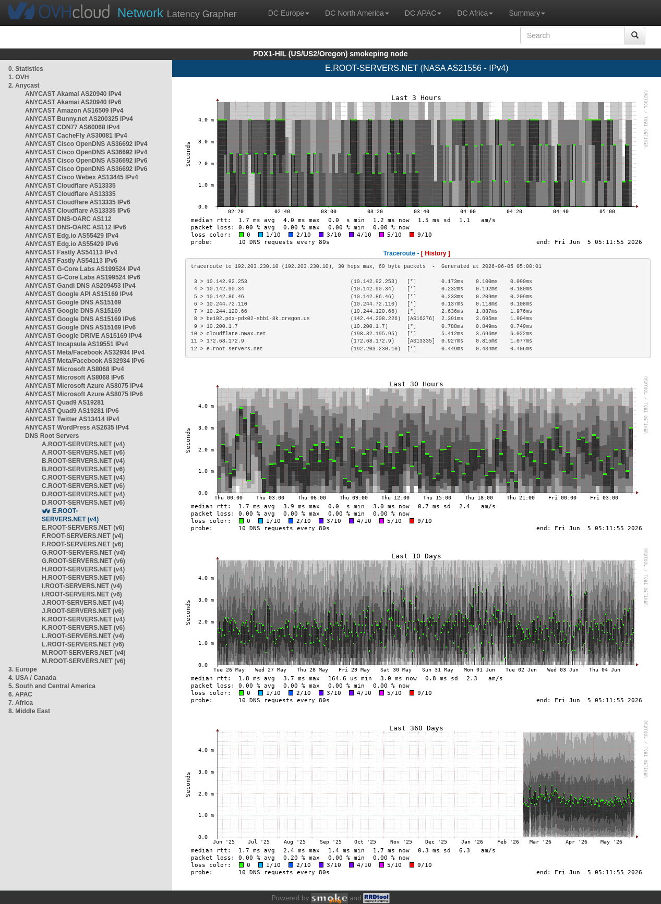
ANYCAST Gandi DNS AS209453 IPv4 (80, 285)
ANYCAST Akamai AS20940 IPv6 (73, 102)
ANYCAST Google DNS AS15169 (73, 302)
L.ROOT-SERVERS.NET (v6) (83, 644)
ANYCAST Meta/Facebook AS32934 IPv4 (85, 352)
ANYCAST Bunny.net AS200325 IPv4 (79, 119)
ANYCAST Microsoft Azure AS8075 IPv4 (84, 385)
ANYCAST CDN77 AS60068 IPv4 (72, 127)
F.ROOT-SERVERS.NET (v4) (82, 536)
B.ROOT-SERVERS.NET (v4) (83, 461)
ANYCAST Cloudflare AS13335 (70, 185)
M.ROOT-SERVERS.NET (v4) (83, 652)
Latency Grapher (177, 13)
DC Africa (475, 13)
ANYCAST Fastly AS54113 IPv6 (71, 260)
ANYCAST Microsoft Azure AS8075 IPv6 (84, 394)
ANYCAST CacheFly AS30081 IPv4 (76, 135)
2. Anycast (24, 85)
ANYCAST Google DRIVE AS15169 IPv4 (83, 335)
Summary (527, 13)
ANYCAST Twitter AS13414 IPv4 (72, 419)
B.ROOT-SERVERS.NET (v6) (83, 469)
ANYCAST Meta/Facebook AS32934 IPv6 (85, 360)
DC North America (357, 13)
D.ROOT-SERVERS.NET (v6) (83, 502)
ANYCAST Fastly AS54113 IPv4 (71, 252)
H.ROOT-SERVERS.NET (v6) (83, 577)
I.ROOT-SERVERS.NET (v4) (82, 586)
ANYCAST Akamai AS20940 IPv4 (73, 93)
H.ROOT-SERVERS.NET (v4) (83, 569)
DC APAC (423, 13)
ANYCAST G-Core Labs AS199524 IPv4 (82, 269)
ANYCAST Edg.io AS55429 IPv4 (71, 235)
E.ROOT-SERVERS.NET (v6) (83, 527)
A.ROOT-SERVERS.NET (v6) (83, 452)
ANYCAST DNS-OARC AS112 (68, 219)
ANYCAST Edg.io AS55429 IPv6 (71, 244)
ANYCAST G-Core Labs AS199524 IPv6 (82, 277)
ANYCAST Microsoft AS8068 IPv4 (74, 369)
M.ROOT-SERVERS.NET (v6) (83, 661)
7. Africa (20, 702)
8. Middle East (29, 711)
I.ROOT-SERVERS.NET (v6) (82, 594)
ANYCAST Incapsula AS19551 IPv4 (76, 344)
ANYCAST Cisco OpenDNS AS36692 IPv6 (86, 160)
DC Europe (288, 13)
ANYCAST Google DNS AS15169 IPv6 (80, 319)
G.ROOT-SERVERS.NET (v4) (83, 552)
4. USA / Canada (32, 677)
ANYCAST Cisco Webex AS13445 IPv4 (81, 177)
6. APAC (20, 694)
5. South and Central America (51, 686)
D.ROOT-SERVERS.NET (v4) (83, 494)
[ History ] (435, 253)
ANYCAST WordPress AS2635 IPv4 (77, 427)
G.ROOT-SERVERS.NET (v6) (83, 561)
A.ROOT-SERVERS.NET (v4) (83, 444)
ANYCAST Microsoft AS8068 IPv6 (74, 377)
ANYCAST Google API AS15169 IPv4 (79, 294)
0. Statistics (25, 68)
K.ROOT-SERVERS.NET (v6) (83, 627)
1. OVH (18, 77)
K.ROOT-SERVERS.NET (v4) (83, 619)
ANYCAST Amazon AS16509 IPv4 (74, 110)
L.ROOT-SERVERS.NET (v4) (83, 636)
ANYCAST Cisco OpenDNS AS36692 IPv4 (86, 144)
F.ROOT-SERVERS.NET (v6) (82, 544)
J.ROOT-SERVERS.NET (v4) (83, 602)
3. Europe (22, 669)
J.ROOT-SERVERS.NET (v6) (83, 611)
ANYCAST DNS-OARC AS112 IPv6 (75, 227)
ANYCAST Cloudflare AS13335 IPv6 (77, 202)
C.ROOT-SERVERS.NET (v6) (83, 486)
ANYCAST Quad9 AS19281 (64, 402)
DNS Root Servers (52, 435)
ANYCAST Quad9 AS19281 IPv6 (72, 410)
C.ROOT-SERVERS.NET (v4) (83, 477)
